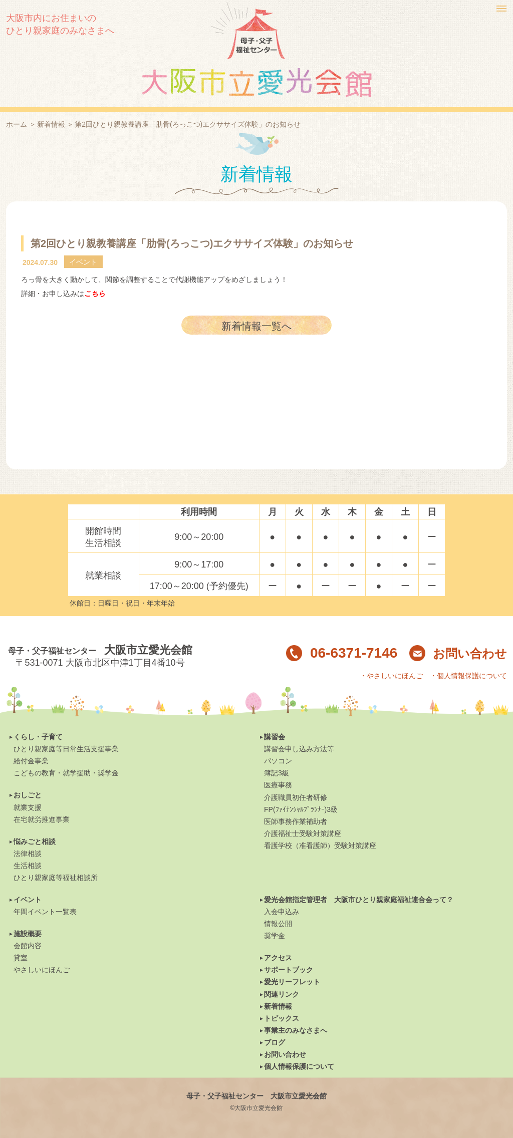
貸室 (21, 958)
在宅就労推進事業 (42, 819)
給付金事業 (31, 761)
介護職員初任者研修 (295, 797)
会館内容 (28, 946)
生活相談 (28, 866)
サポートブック (288, 970)
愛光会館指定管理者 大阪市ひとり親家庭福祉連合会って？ (358, 900)
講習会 (274, 737)
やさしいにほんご (42, 970)
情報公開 (278, 924)
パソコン (278, 761)
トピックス (281, 1018)
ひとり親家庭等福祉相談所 (56, 878)
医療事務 (278, 785)
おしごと (28, 795)
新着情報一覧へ (256, 326)
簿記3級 (276, 773)
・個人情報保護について (468, 676)
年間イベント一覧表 (45, 912)
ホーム (16, 124)
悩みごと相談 (35, 841)
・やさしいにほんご (391, 676)
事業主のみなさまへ (295, 1030)
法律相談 (28, 853)
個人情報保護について (299, 1066)
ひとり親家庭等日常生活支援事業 (66, 749)
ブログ (274, 1042)
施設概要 (28, 934)
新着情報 (51, 124)
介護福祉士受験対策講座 (302, 833)
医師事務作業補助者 (295, 821)
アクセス (278, 958)
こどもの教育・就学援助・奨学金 (66, 773)
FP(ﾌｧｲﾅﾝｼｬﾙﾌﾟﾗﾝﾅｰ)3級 (301, 809)
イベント (28, 900)
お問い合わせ (458, 653)
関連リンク (281, 994)
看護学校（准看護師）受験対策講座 (320, 845)
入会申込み (281, 912)
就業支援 (28, 807)
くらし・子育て (38, 737)
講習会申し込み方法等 (299, 749)
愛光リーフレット (292, 982)
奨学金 (274, 936)
